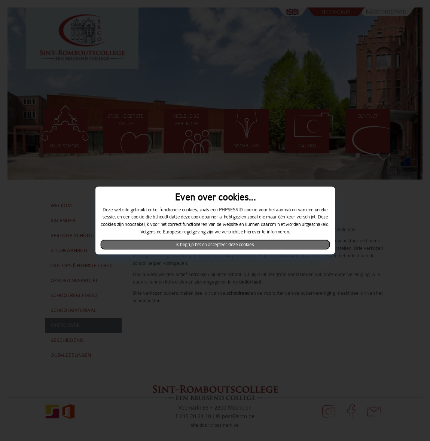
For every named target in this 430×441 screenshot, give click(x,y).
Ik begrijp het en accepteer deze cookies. (215, 244)
